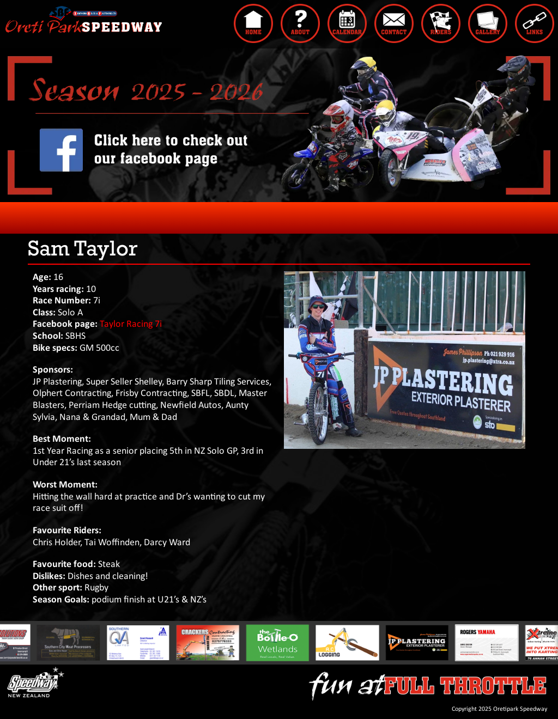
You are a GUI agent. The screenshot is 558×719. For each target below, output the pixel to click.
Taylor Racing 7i (131, 324)
